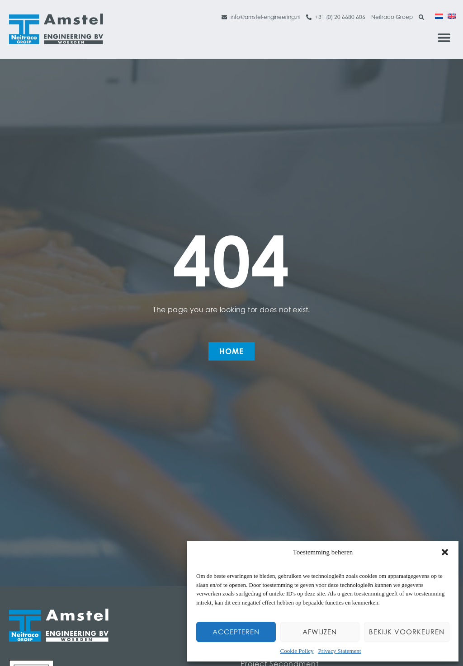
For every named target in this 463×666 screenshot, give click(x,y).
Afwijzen (319, 632)
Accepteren (236, 632)
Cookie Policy (297, 650)
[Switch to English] (451, 15)
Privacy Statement (339, 650)
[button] (444, 552)
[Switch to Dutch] (439, 15)
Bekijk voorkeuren (406, 632)
